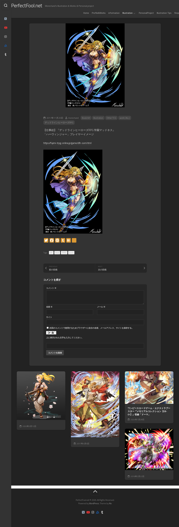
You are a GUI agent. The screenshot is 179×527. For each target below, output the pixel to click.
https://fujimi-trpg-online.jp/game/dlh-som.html (70, 143)
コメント (51, 288)
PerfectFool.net (32, 6)
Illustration (122, 13)
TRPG (64, 252)
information (108, 12)
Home (80, 12)
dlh (51, 252)
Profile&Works (93, 12)
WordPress (94, 503)
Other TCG (112, 118)
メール (101, 306)
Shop (171, 12)
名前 (49, 306)
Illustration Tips (158, 12)
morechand (73, 118)
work (71, 252)
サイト (49, 317)
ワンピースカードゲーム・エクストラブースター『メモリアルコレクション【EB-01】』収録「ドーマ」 (149, 411)
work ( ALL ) (125, 118)
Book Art (86, 118)
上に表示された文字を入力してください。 (64, 337)
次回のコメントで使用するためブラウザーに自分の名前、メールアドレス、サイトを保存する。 (91, 327)
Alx (110, 503)
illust (57, 252)
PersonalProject (140, 12)
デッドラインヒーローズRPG (59, 122)
